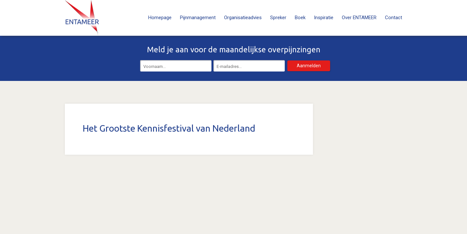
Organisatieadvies (243, 17)
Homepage (160, 17)
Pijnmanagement (198, 17)
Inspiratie (323, 17)
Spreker (278, 17)
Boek (300, 17)
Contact (393, 17)
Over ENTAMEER (359, 17)
